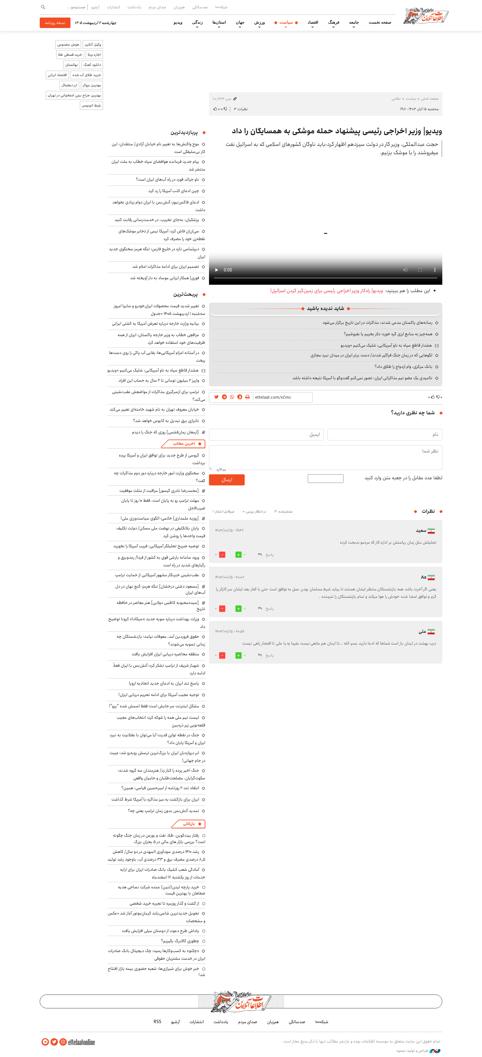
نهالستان (71, 65)
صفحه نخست (380, 22)
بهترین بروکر (92, 85)
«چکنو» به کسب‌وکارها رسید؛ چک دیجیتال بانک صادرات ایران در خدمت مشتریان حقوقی (156, 954)
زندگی (197, 22)
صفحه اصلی (430, 99)
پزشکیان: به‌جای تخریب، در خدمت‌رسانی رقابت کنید (156, 219)
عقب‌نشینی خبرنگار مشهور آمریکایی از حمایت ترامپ (157, 575)
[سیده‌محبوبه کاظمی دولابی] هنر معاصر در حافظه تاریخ (161, 605)
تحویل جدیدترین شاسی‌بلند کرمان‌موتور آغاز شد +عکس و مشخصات (156, 917)
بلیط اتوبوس (91, 105)
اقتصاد (312, 22)
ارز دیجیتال (69, 85)
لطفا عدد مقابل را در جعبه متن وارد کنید (403, 478)
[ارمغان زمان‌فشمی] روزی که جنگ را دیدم (165, 432)
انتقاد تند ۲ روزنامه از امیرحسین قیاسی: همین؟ (160, 788)
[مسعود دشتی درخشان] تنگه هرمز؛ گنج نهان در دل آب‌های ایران (160, 589)
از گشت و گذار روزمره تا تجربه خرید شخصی (164, 903)
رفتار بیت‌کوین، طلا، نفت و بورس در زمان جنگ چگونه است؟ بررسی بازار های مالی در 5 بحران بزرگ (159, 838)
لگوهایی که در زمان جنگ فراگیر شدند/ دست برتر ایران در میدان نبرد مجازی (371, 355)
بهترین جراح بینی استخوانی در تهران (74, 95)
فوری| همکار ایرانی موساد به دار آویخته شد (164, 278)
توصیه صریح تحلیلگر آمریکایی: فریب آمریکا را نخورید (156, 546)
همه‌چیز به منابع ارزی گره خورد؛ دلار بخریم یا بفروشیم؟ (388, 334)
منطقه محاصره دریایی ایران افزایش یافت (165, 654)
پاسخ (270, 555)
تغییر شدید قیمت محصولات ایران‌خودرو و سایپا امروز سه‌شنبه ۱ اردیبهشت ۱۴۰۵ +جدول (159, 310)
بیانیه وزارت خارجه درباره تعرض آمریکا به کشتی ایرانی (155, 323)
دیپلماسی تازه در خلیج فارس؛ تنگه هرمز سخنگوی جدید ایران (157, 253)
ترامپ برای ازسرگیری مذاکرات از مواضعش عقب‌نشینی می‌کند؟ (158, 395)
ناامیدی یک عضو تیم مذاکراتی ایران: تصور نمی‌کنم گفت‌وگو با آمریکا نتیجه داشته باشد (362, 378)
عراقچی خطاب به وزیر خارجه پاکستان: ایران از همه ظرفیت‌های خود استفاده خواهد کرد (161, 339)
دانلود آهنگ (92, 65)
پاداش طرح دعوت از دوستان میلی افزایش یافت (160, 930)
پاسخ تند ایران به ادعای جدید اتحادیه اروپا (164, 683)
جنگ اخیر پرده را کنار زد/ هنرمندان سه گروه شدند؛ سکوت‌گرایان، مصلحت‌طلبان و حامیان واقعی (161, 774)
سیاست (286, 22)
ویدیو (178, 22)
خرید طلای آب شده (86, 75)
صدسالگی (200, 7)
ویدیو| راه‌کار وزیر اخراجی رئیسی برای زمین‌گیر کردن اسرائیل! (326, 291)
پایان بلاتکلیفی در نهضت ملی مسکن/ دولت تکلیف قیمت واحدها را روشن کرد (160, 532)
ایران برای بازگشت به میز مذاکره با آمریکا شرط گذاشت (155, 799)
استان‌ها (219, 22)
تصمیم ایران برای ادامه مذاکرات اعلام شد (165, 266)
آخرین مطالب (184, 444)
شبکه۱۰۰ (221, 7)
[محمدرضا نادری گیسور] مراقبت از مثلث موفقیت (159, 490)
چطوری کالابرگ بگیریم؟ (180, 941)
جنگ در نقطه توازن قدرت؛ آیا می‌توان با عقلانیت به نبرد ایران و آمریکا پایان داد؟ (157, 739)
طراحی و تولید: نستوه (418, 1050)
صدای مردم (157, 7)
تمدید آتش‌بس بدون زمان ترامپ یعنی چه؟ (163, 810)
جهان (240, 22)
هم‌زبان (179, 7)
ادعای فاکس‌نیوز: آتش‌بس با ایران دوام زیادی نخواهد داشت (158, 206)
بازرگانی (189, 824)
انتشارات (113, 7)
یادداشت (134, 7)
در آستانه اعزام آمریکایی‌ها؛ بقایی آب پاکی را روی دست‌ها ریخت (157, 356)
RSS (157, 1022)
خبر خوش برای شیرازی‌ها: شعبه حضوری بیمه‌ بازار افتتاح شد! (156, 971)
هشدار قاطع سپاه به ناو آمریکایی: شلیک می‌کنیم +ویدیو (386, 345)
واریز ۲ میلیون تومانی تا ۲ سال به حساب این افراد (158, 380)
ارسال (227, 480)
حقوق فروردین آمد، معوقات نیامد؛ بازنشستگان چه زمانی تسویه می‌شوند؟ (161, 640)
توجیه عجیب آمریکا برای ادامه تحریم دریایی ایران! (158, 694)
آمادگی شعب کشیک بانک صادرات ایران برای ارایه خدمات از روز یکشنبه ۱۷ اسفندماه (162, 873)
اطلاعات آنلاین (427, 15)
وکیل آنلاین (93, 44)
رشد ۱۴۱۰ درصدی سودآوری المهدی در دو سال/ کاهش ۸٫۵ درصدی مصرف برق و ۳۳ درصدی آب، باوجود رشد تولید (156, 855)
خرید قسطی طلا (70, 55)
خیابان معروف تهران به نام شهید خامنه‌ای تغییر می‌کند (154, 409)
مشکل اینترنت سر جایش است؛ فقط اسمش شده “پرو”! (154, 706)
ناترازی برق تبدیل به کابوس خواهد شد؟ (166, 420)
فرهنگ (333, 22)
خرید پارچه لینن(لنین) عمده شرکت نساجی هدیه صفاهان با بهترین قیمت (161, 890)
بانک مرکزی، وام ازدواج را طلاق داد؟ (403, 366)
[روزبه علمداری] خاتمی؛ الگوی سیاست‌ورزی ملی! (160, 518)
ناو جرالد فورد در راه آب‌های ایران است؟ (167, 179)
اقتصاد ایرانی (57, 75)
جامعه (354, 22)
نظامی (396, 99)
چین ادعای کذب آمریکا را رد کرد (173, 190)
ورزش (259, 22)
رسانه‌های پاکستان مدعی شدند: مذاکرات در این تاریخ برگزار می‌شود (377, 322)
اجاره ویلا (94, 55)
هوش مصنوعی (68, 44)
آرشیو (95, 7)
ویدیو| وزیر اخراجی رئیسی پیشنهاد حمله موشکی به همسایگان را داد (337, 131)
